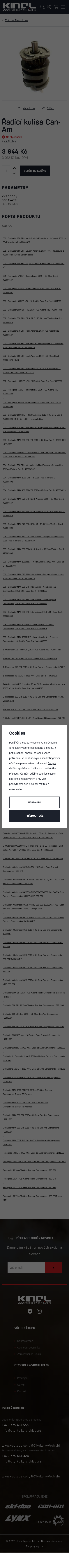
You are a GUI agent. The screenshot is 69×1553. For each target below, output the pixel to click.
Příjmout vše (34, 815)
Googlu (52, 763)
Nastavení (34, 802)
